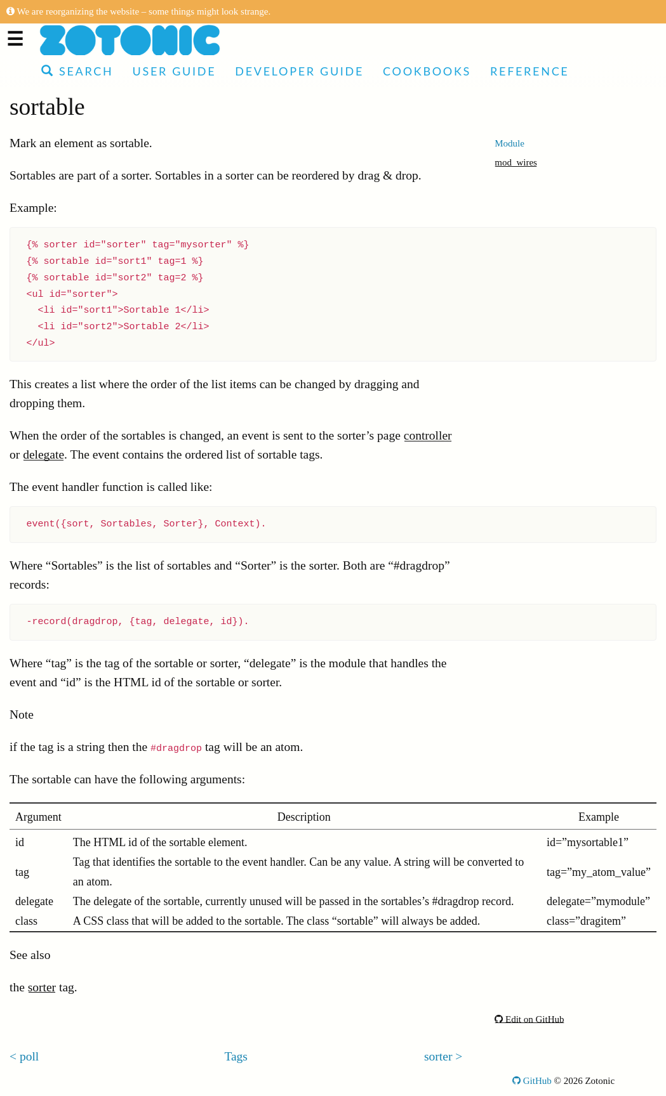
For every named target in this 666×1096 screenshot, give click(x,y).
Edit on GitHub (529, 1019)
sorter (42, 987)
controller (428, 435)
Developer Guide (299, 71)
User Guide (174, 71)
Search (77, 71)
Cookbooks (427, 71)
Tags (236, 1056)
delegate (43, 454)
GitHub (532, 1081)
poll (29, 1056)
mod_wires (516, 162)
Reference (529, 71)
